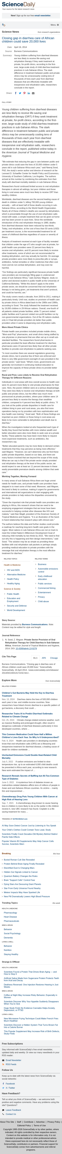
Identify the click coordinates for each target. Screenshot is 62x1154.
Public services (45, 584)
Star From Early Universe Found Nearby (22, 888)
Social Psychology (12, 933)
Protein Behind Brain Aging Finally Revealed (24, 864)
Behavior (8, 929)
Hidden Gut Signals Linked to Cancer (21, 872)
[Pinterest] (24, 93)
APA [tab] (44, 658)
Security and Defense (17, 606)
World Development (16, 610)
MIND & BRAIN (7, 925)
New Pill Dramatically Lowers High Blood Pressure (27, 896)
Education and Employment (13, 599)
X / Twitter (10, 1088)
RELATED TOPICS (10, 559)
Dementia (8, 938)
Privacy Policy (53, 1122)
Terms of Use (40, 1125)
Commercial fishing (46, 588)
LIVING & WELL (7, 942)
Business (42, 564)
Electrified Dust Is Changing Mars (19, 868)
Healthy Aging (13, 583)
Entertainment (44, 592)
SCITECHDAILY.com (20, 819)
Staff (19, 1122)
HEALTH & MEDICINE (10, 908)
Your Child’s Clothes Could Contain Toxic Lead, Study (26, 830)
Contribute (28, 1122)
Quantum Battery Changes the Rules (20, 876)
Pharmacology (10, 913)
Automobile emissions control (48, 570)
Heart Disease (10, 917)
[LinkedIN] (28, 93)
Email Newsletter (13, 1060)
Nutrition (8, 950)
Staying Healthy (11, 954)
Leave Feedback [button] (13, 1110)
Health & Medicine (12, 565)
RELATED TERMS (41, 559)
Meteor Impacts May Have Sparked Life (22, 892)
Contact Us (11, 1114)
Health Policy (13, 579)
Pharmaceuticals (11, 921)
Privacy (41, 597)
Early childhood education (45, 577)
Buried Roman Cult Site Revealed (19, 860)
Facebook (10, 1084)
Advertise (40, 1122)
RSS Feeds (11, 1064)
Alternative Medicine (16, 574)
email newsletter (43, 15)
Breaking (6, 853)
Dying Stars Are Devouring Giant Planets (22, 884)
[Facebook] (15, 93)
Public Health (13, 594)
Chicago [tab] (54, 658)
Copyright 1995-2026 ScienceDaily (19, 1129)
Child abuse (43, 601)
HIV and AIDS (13, 570)
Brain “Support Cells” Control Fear (19, 880)
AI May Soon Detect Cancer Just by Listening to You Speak (29, 826)
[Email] (33, 93)
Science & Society (12, 589)
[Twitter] (20, 93)
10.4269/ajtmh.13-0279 (26, 648)
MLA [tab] (35, 658)
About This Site (7, 1122)
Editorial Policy (24, 1125)
